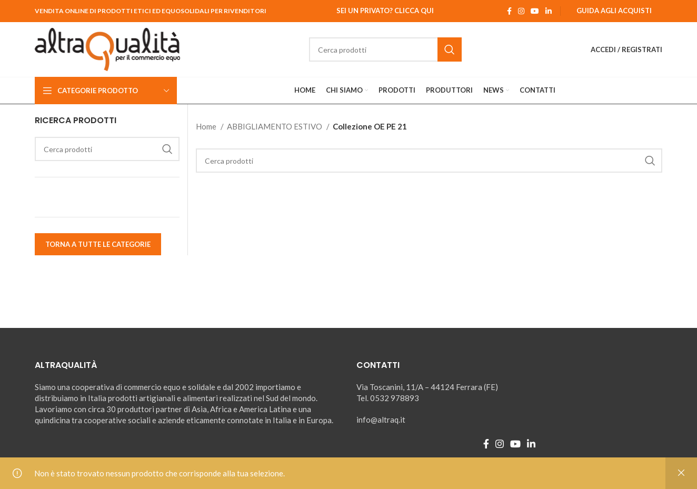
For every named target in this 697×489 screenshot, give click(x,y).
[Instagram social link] (521, 11)
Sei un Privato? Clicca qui (385, 10)
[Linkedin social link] (548, 11)
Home (207, 126)
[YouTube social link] (534, 11)
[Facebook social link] (509, 11)
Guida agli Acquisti (614, 10)
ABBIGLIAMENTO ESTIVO (275, 126)
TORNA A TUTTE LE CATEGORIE (98, 244)
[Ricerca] (385, 49)
